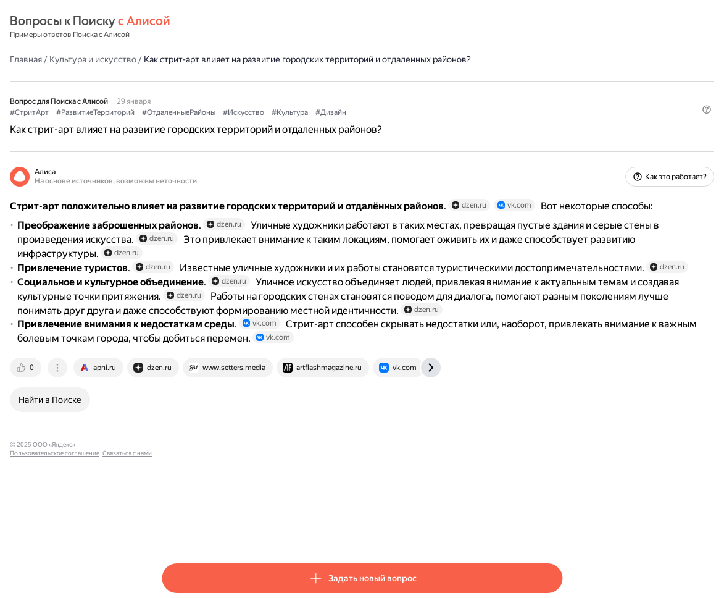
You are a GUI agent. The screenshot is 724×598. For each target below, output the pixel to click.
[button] (554, 145)
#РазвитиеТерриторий (247, 124)
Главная (178, 59)
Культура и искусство (244, 59)
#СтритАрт (181, 124)
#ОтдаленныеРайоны (330, 124)
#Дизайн (482, 124)
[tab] (178, 471)
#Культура (441, 124)
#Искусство (395, 124)
